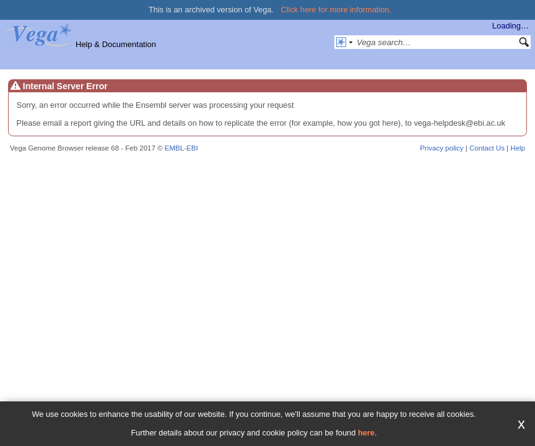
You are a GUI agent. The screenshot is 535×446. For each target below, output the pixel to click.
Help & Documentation (116, 44)
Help (517, 148)
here (366, 432)
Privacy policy (441, 148)
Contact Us (487, 148)
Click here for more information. (336, 9)
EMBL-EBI (181, 148)
